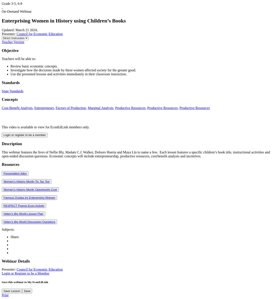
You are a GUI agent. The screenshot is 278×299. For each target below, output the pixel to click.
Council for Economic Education (40, 34)
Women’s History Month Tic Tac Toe (26, 181)
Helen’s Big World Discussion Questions (29, 221)
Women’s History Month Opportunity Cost (30, 189)
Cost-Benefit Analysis (17, 108)
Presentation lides (15, 173)
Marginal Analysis (100, 108)
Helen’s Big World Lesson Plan (23, 213)
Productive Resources (130, 108)
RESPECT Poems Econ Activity (23, 205)
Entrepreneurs (44, 108)
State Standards (12, 91)
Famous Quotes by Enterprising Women (29, 197)
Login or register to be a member (24, 135)
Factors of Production (71, 108)
